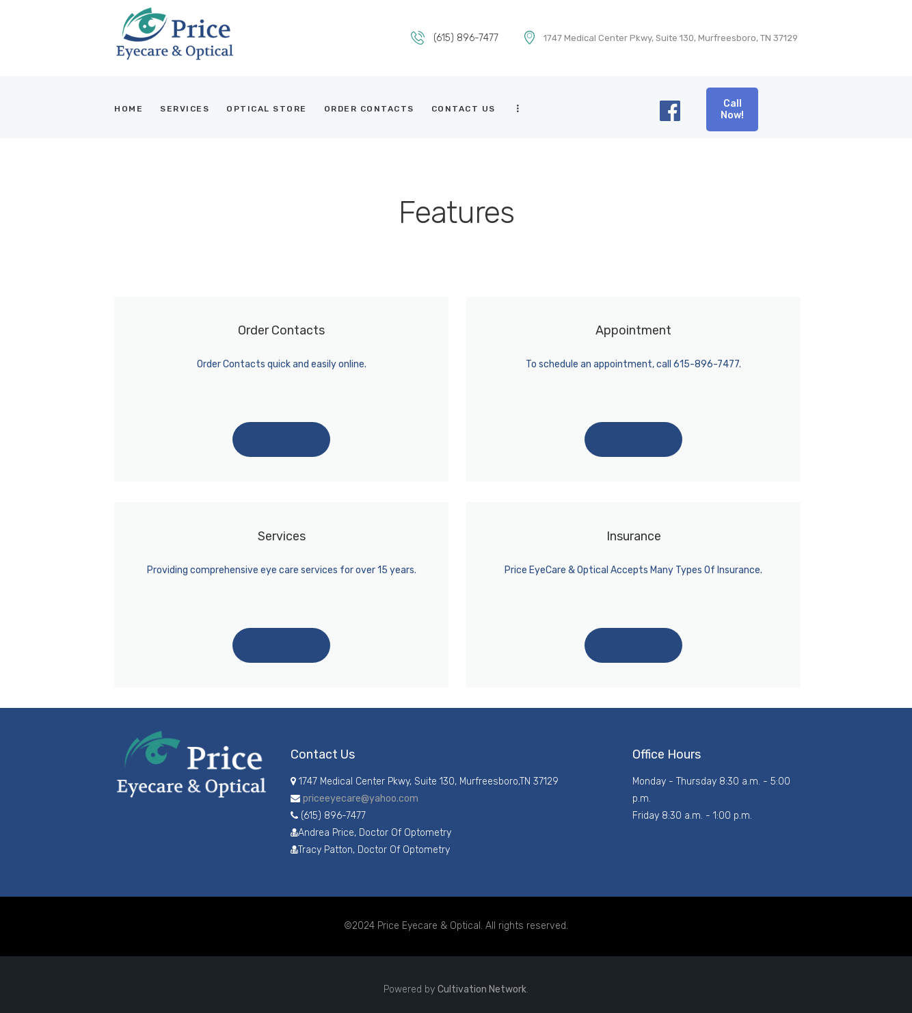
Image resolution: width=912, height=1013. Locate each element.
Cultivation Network (482, 989)
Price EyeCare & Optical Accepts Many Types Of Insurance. (633, 570)
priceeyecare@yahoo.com (360, 798)
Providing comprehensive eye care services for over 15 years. (281, 570)
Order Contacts (281, 330)
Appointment (633, 330)
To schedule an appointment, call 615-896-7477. (633, 364)
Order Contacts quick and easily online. (281, 364)
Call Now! (732, 109)
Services (282, 536)
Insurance (633, 536)
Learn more (281, 440)
